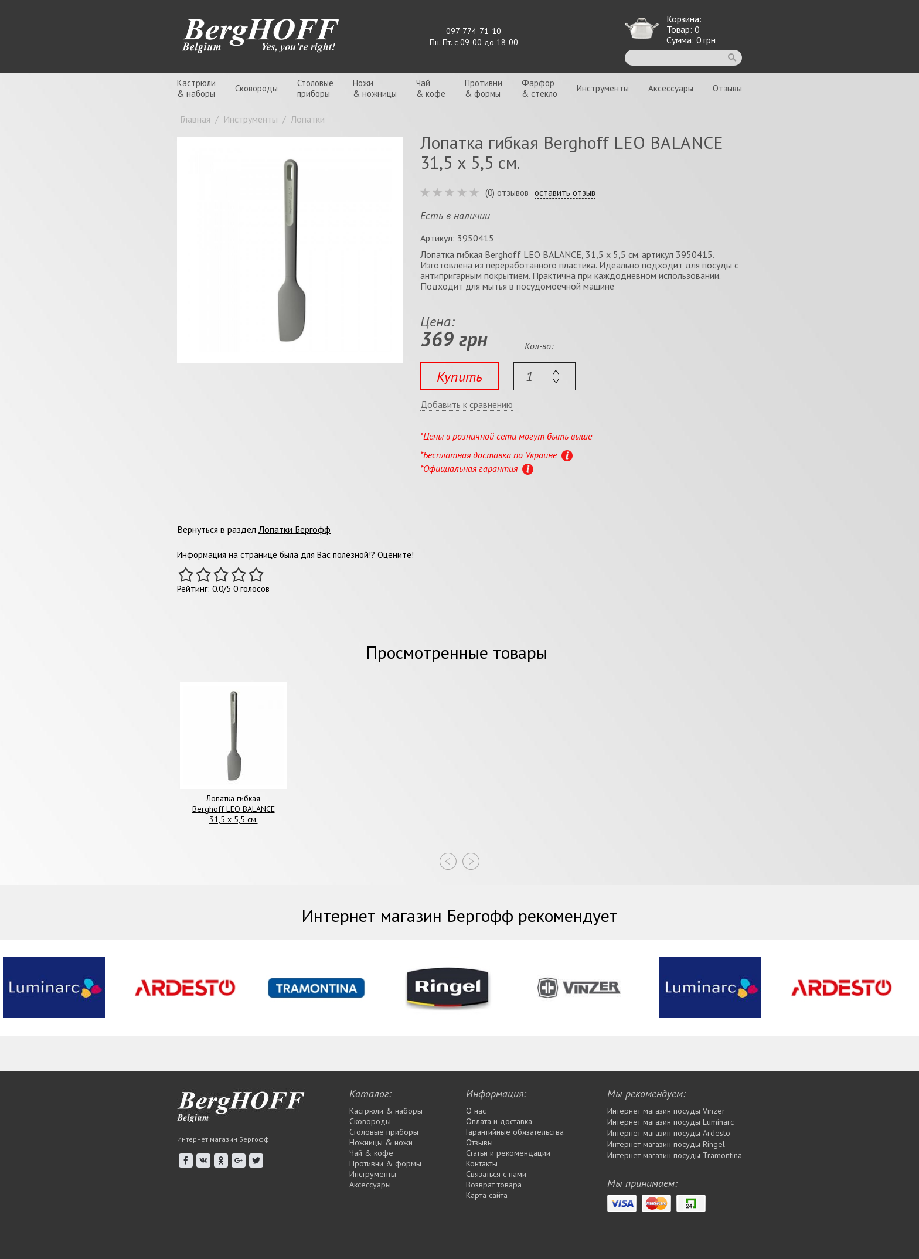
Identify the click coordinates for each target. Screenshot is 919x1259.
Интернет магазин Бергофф (223, 1139)
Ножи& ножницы (375, 88)
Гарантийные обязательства (515, 1132)
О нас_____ (484, 1110)
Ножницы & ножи (381, 1142)
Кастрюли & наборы (386, 1110)
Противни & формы (385, 1163)
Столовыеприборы (315, 88)
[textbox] (544, 376)
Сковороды (256, 88)
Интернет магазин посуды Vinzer (666, 1110)
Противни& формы (483, 88)
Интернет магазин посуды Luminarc (670, 1122)
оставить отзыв (565, 193)
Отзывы (727, 88)
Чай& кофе (430, 88)
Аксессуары (670, 88)
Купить (459, 377)
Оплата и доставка (499, 1121)
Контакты (482, 1163)
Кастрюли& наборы (196, 88)
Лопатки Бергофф (294, 529)
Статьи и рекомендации (508, 1153)
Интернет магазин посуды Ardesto (668, 1133)
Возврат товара (494, 1184)
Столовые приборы (383, 1132)
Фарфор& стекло (539, 88)
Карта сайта (487, 1195)
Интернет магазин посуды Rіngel (666, 1144)
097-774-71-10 (473, 31)
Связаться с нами (496, 1174)
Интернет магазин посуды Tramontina (674, 1155)
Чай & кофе (371, 1153)
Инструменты (603, 88)
